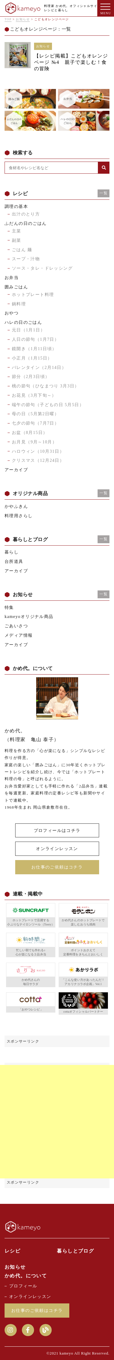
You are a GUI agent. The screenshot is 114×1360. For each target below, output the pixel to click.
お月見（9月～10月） (34, 442)
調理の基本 (16, 206)
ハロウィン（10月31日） (38, 451)
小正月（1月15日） (32, 358)
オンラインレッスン (57, 848)
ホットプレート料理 (33, 294)
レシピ (12, 1250)
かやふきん (16, 506)
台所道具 (14, 561)
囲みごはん (16, 287)
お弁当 (12, 277)
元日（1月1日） (28, 330)
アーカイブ (16, 470)
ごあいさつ (16, 626)
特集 (9, 607)
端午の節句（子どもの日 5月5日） (48, 404)
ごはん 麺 (22, 250)
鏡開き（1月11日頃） (34, 349)
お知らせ (23, 19)
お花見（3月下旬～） (34, 395)
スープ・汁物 (26, 259)
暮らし (12, 552)
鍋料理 (19, 304)
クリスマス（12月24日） (38, 460)
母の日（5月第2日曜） (35, 414)
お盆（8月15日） (30, 432)
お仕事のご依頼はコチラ (57, 867)
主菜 (16, 231)
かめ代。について (26, 1275)
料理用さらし (19, 516)
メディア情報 (19, 635)
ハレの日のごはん (23, 322)
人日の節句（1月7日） (35, 339)
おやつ (12, 313)
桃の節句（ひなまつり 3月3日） (45, 386)
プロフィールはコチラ (57, 830)
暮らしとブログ (75, 1250)
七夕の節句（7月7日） (35, 423)
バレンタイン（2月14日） (39, 367)
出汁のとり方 (26, 214)
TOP (8, 19)
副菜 (16, 240)
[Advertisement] (57, 1121)
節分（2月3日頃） (31, 376)
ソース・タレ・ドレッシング (42, 268)
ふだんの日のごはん (26, 223)
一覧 (103, 193)
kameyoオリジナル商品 (29, 616)
